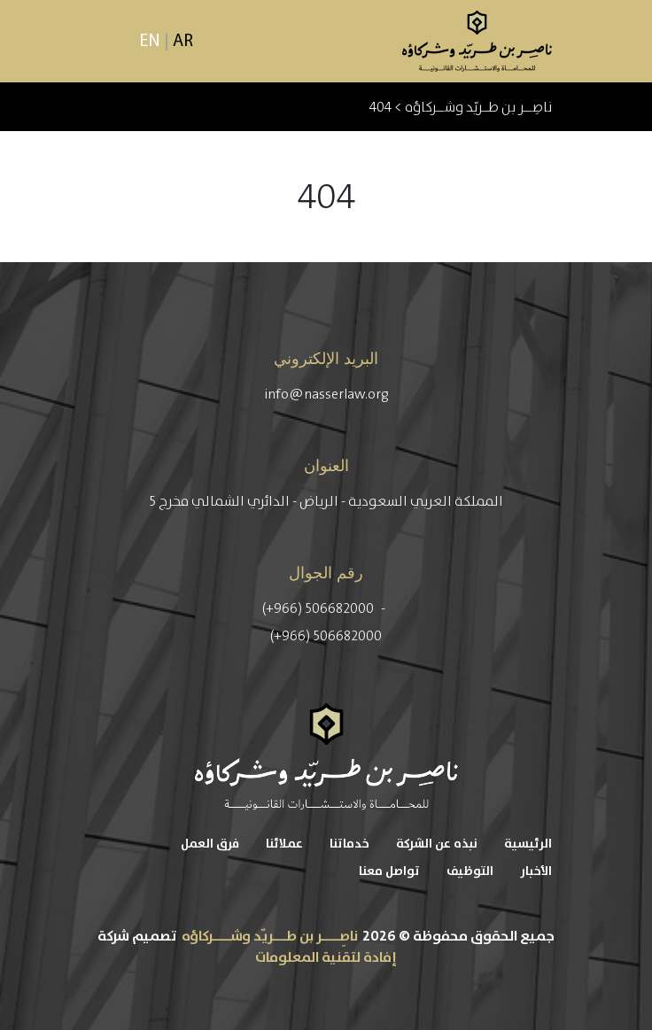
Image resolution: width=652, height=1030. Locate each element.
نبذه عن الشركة (436, 844)
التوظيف (469, 871)
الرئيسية (528, 844)
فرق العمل (210, 844)
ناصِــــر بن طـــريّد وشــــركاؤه (270, 936)
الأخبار (536, 871)
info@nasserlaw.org (326, 393)
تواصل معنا (389, 871)
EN (150, 41)
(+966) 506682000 (319, 608)
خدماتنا (349, 844)
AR (183, 41)
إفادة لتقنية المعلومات (326, 957)
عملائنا (284, 844)
